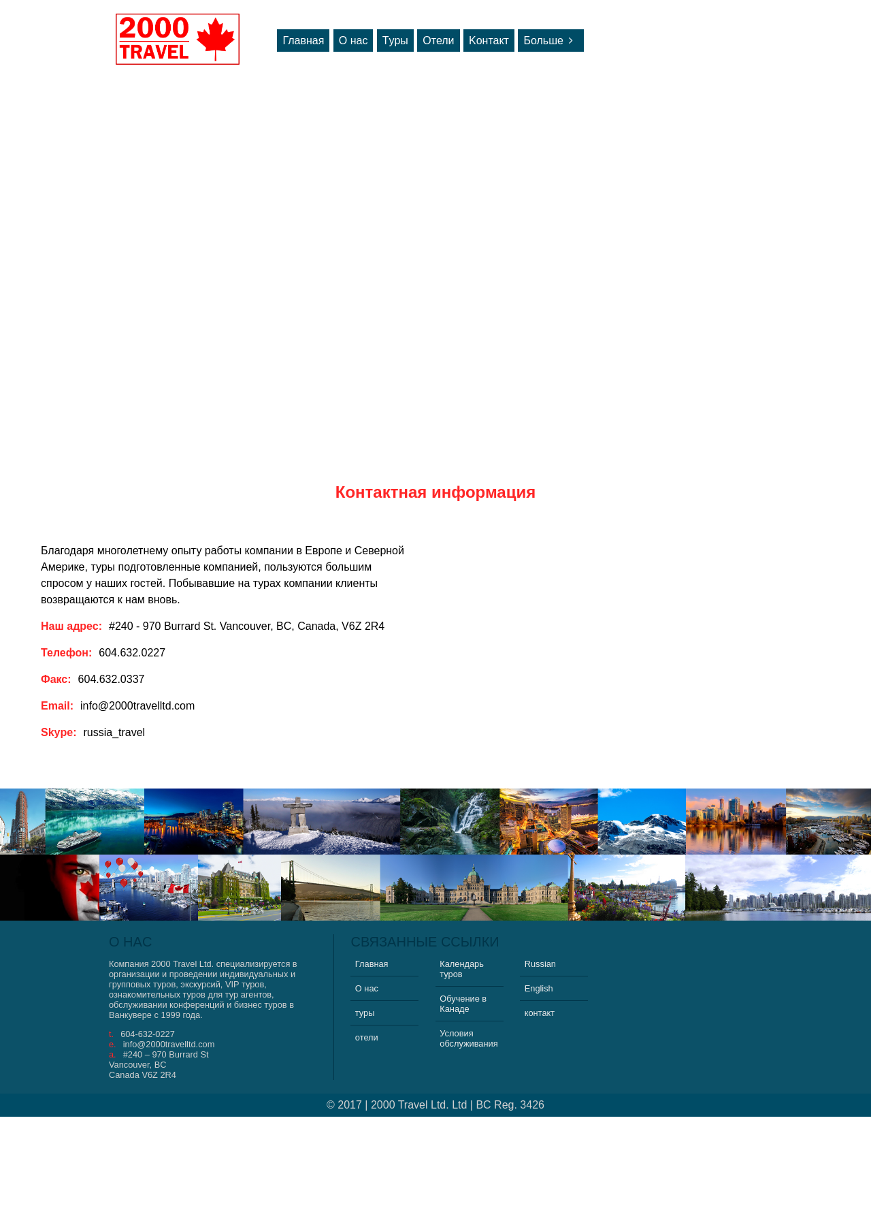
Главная (303, 40)
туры (365, 1013)
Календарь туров (462, 969)
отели (366, 1037)
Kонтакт (489, 40)
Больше (550, 40)
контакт (540, 1013)
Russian (540, 964)
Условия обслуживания (468, 1038)
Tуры (395, 40)
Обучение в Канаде (463, 1003)
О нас (353, 40)
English (539, 988)
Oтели (438, 40)
